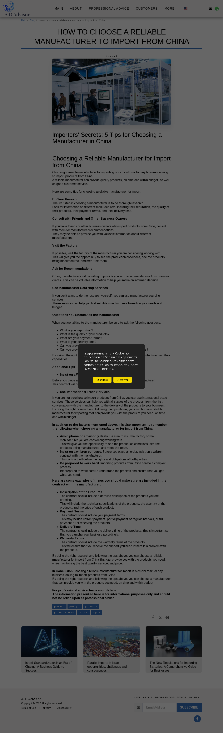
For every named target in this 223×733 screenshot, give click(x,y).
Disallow (102, 381)
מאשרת (122, 381)
